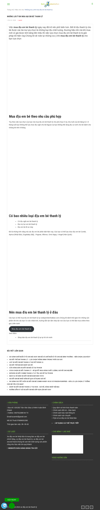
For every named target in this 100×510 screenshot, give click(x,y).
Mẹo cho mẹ (19, 10)
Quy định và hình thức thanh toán (65, 408)
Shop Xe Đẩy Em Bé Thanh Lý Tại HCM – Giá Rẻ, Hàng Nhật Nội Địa (34, 387)
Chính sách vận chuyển (62, 415)
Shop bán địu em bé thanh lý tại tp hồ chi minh (35, 337)
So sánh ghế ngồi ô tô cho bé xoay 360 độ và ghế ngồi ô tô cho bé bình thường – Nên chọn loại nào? (49, 357)
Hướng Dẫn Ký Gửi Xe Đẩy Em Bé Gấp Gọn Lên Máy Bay (30, 389)
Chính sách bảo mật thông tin (64, 413)
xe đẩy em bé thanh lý (29, 507)
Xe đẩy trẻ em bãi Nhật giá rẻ (21, 365)
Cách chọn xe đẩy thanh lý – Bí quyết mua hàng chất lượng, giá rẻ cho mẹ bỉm (40, 370)
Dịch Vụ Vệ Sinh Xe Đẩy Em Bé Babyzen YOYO (26, 376)
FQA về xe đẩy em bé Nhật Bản (65, 418)
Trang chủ (10, 10)
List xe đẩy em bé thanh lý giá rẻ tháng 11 (26, 362)
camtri (20, 20)
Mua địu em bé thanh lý (21, 329)
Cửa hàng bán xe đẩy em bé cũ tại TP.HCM (25, 368)
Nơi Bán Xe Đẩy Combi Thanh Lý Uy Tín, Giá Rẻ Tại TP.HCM (31, 373)
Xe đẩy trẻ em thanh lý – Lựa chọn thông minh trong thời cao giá (35, 359)
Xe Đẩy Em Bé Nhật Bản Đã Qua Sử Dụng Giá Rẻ (27, 379)
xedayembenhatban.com (50, 318)
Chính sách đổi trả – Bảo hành (64, 410)
